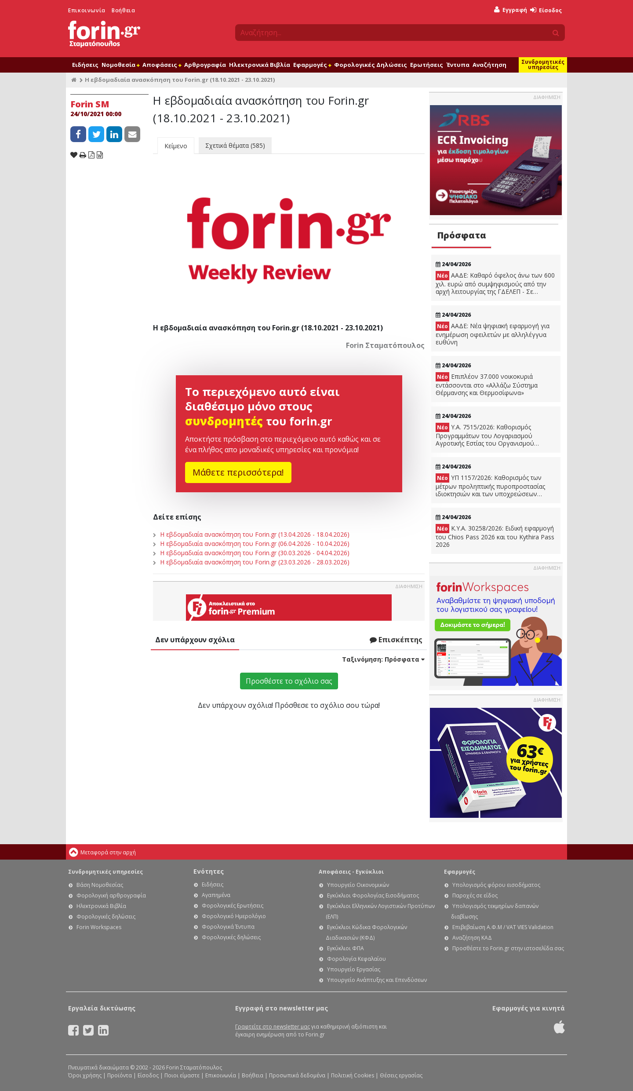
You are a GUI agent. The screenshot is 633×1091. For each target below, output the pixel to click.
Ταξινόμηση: (383, 659)
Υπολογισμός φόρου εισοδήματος (496, 885)
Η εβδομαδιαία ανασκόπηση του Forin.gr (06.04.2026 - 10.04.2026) (254, 543)
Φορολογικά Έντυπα (228, 926)
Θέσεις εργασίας (401, 1075)
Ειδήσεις (85, 65)
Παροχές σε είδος (475, 895)
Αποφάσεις (161, 65)
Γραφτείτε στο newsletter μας (272, 1026)
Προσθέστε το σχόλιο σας (289, 681)
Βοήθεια (123, 10)
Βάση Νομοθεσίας (99, 885)
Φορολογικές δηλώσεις (105, 916)
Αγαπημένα (216, 895)
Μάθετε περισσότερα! (238, 472)
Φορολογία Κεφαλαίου (356, 959)
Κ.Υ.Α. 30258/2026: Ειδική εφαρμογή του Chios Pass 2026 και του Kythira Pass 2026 (495, 536)
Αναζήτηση (489, 65)
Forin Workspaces (98, 927)
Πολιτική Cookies (352, 1075)
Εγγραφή (510, 10)
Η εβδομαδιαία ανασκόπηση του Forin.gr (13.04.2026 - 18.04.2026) (254, 534)
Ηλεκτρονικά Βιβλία (259, 65)
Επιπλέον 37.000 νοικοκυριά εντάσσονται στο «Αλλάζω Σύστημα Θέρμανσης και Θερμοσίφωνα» (487, 384)
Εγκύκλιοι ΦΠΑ (345, 948)
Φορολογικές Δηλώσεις (370, 65)
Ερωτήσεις (426, 65)
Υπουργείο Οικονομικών (358, 885)
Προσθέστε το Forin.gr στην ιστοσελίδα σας (508, 948)
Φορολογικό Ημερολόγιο (234, 916)
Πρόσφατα (461, 235)
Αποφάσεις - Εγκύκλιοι (351, 871)
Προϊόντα (119, 1075)
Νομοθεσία (120, 65)
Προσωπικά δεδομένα (297, 1075)
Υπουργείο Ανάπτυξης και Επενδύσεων (377, 980)
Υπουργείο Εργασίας (353, 969)
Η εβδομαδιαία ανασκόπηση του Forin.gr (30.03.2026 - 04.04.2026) (254, 553)
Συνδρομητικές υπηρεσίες (542, 64)
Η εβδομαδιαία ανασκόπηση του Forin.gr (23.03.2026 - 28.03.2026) (254, 562)
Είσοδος (546, 10)
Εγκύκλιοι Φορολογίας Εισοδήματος (373, 895)
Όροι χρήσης (85, 1075)
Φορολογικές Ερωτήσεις (232, 905)
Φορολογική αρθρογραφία (111, 895)
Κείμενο (175, 146)
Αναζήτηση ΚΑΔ (472, 937)
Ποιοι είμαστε (182, 1075)
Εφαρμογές (312, 65)
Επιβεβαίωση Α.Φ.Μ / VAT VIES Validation (502, 927)
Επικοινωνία (87, 10)
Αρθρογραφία (205, 65)
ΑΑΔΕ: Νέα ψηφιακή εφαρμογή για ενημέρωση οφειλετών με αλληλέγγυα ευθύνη (492, 334)
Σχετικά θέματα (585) (235, 145)
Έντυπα (457, 65)
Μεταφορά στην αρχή (108, 852)
